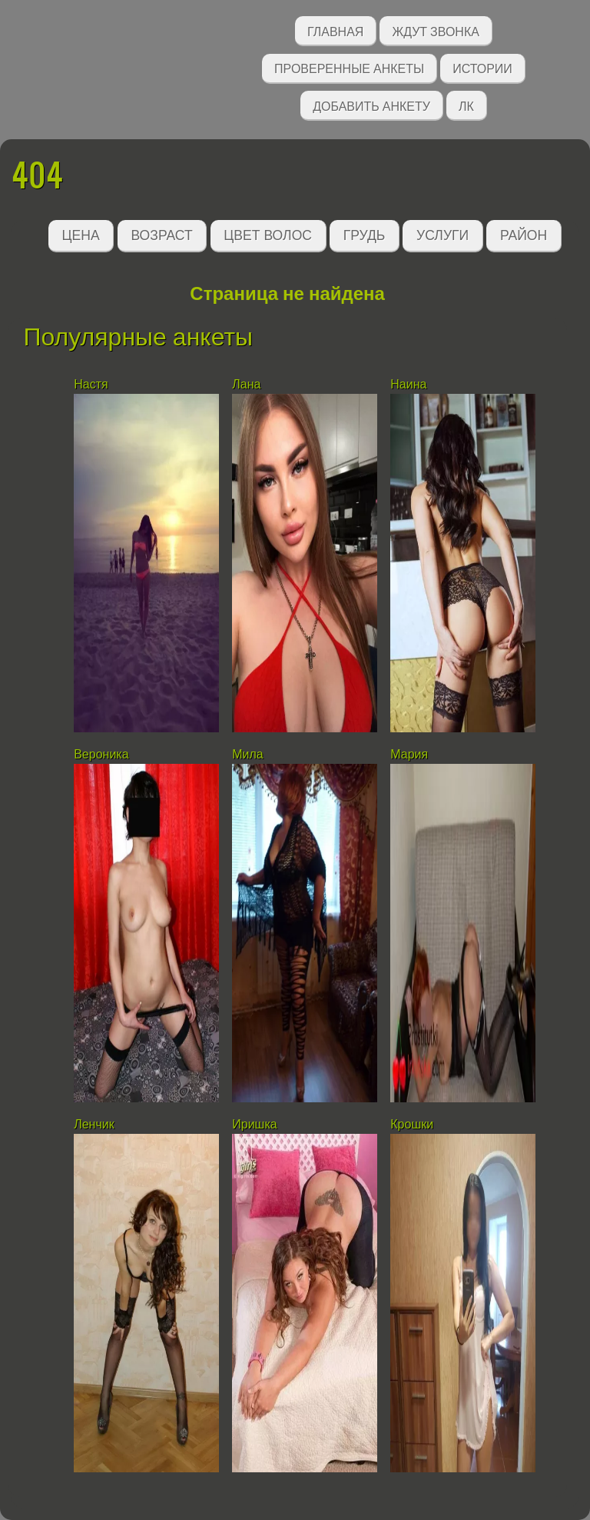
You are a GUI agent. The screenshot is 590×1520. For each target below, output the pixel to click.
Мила (248, 754)
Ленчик (94, 1124)
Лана (246, 384)
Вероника (101, 754)
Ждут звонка (435, 30)
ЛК (466, 105)
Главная (335, 30)
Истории (482, 67)
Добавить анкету (371, 105)
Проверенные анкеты (349, 67)
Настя (91, 384)
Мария (409, 754)
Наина (408, 384)
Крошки (411, 1124)
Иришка (254, 1124)
